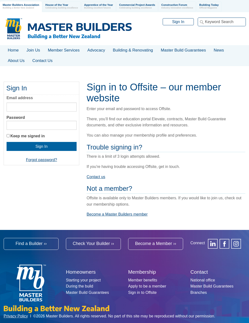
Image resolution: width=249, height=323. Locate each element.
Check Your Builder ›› (93, 243)
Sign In (178, 22)
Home (13, 50)
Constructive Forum (177, 6)
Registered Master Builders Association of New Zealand (69, 29)
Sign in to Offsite (142, 292)
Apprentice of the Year (98, 6)
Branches (198, 292)
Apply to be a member (147, 286)
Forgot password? (41, 160)
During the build (79, 286)
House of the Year (61, 6)
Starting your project (83, 280)
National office (202, 280)
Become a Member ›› (155, 243)
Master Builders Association (21, 6)
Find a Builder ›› (31, 243)
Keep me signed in (27, 136)
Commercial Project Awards (137, 6)
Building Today (209, 6)
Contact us (96, 177)
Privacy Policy (16, 316)
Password (16, 117)
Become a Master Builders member (117, 214)
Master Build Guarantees (87, 292)
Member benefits (142, 280)
